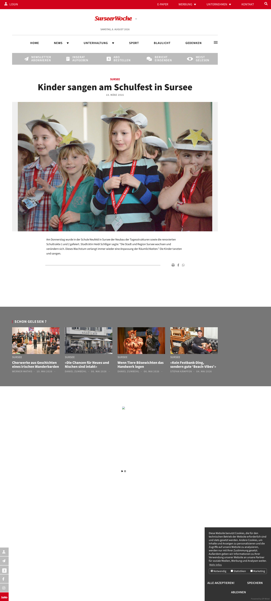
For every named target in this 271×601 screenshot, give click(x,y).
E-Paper (162, 4)
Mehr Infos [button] (215, 565)
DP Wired (266, 598)
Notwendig (218, 571)
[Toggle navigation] (216, 42)
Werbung (185, 4)
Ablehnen (238, 592)
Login (14, 4)
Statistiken (238, 571)
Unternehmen (217, 4)
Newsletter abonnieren (37, 59)
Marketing (257, 571)
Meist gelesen (202, 59)
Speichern (255, 583)
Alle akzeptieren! (221, 583)
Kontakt (247, 4)
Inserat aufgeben (78, 59)
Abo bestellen (119, 59)
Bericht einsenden (160, 59)
